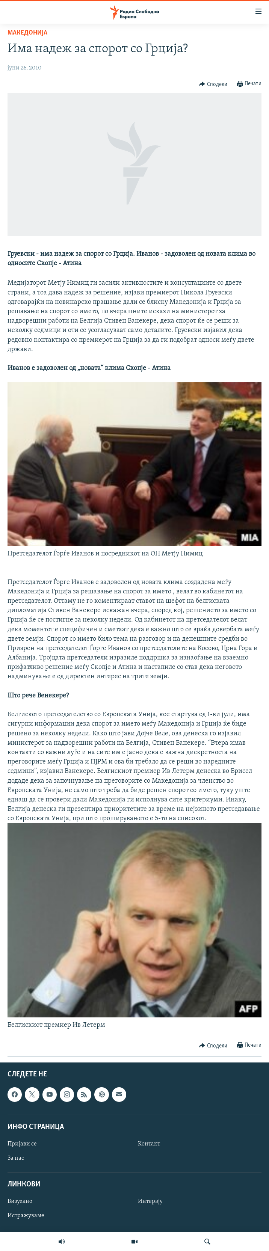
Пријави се (22, 1144)
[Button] (213, 84)
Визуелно (20, 1202)
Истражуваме (26, 1216)
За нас (16, 1158)
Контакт (149, 1144)
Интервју (150, 1202)
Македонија (27, 32)
